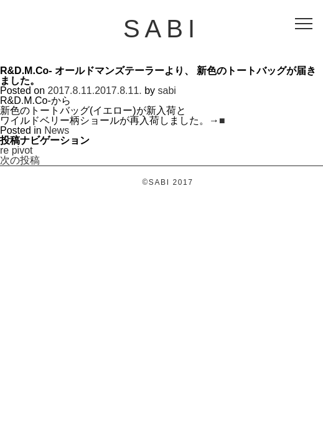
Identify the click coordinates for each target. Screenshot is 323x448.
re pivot (16, 150)
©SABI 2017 (167, 182)
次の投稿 (20, 160)
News (56, 130)
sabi (167, 90)
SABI (161, 28)
